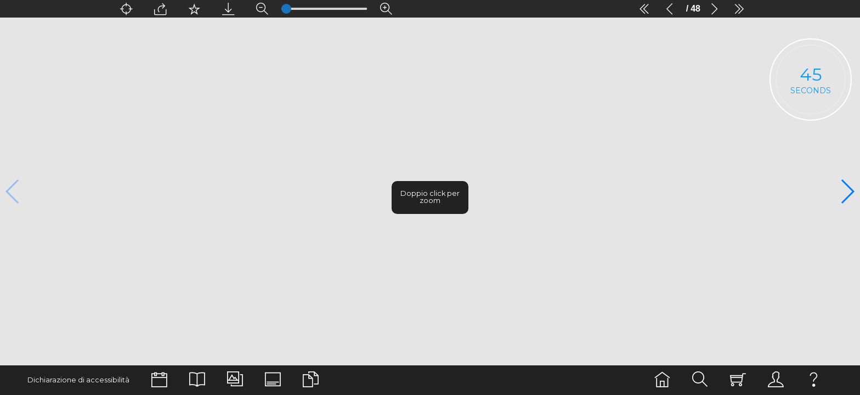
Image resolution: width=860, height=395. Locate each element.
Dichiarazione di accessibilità (72, 380)
